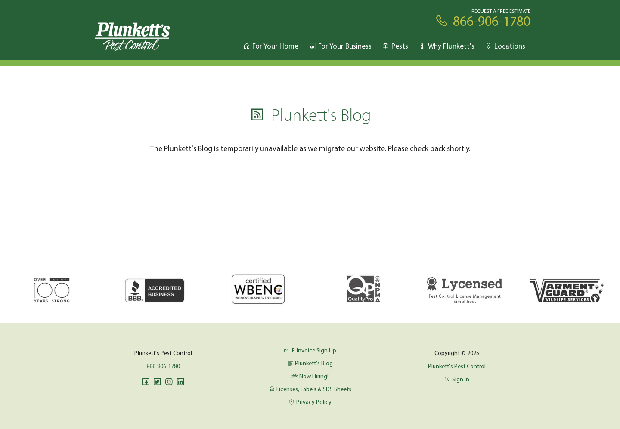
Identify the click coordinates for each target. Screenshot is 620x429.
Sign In (456, 379)
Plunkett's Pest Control (457, 366)
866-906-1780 (163, 366)
